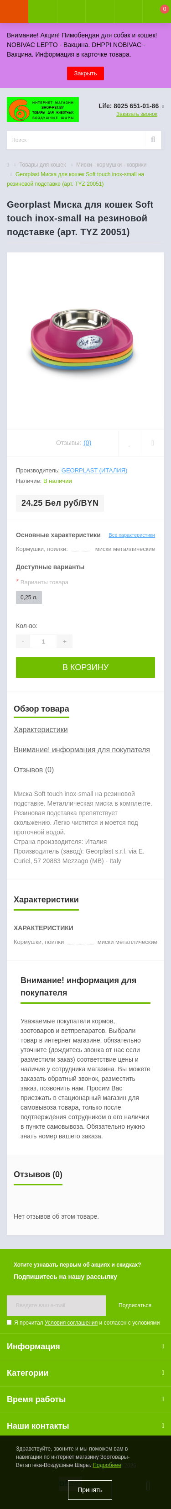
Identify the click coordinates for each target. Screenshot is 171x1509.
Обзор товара (41, 708)
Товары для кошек (42, 165)
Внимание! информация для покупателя (82, 750)
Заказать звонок (136, 114)
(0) (87, 442)
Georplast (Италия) (95, 470)
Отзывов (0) (34, 770)
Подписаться (135, 1305)
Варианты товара (42, 582)
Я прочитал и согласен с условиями (87, 1323)
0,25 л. (29, 597)
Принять (90, 1489)
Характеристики (41, 730)
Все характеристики (132, 535)
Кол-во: (26, 625)
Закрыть (85, 73)
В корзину (85, 667)
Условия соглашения (71, 1323)
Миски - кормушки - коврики (111, 165)
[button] (71, 11)
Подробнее (107, 1465)
